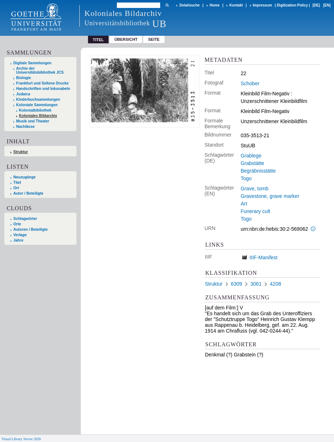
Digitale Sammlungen (32, 63)
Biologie (23, 78)
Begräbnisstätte (258, 171)
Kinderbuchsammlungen (38, 99)
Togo (246, 178)
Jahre (18, 240)
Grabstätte (252, 163)
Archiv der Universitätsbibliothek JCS (40, 70)
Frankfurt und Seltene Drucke (42, 83)
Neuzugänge (24, 177)
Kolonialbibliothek (35, 110)
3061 (256, 284)
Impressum (262, 5)
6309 (236, 284)
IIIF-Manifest (264, 257)
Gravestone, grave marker (270, 196)
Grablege (251, 156)
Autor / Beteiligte (28, 193)
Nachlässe (25, 127)
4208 (275, 284)
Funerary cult (255, 211)
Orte (17, 224)
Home (215, 5)
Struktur (20, 152)
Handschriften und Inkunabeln (43, 89)
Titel (17, 183)
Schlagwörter (25, 219)
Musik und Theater (32, 121)
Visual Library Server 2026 (21, 439)
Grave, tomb (254, 188)
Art (244, 204)
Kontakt (236, 5)
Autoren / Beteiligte (30, 229)
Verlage (20, 235)
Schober (250, 83)
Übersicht (125, 39)
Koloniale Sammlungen (37, 105)
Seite (154, 39)
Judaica (23, 94)
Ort (16, 188)
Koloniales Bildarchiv (38, 116)
